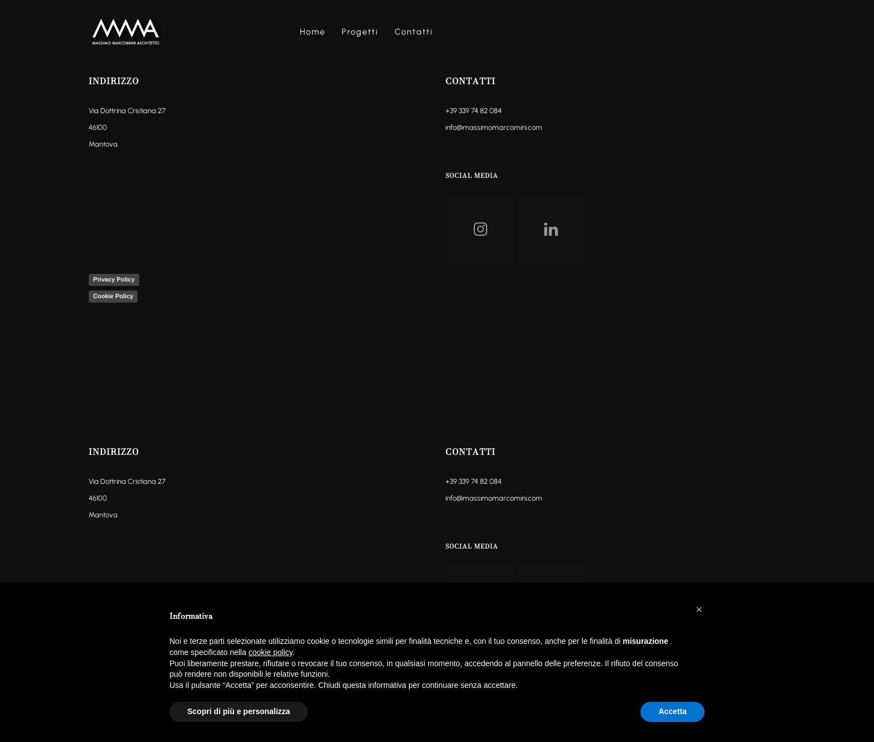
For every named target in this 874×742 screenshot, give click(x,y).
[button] (699, 609)
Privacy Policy (114, 279)
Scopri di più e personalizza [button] (238, 711)
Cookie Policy (113, 296)
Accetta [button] (672, 711)
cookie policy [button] (271, 652)
